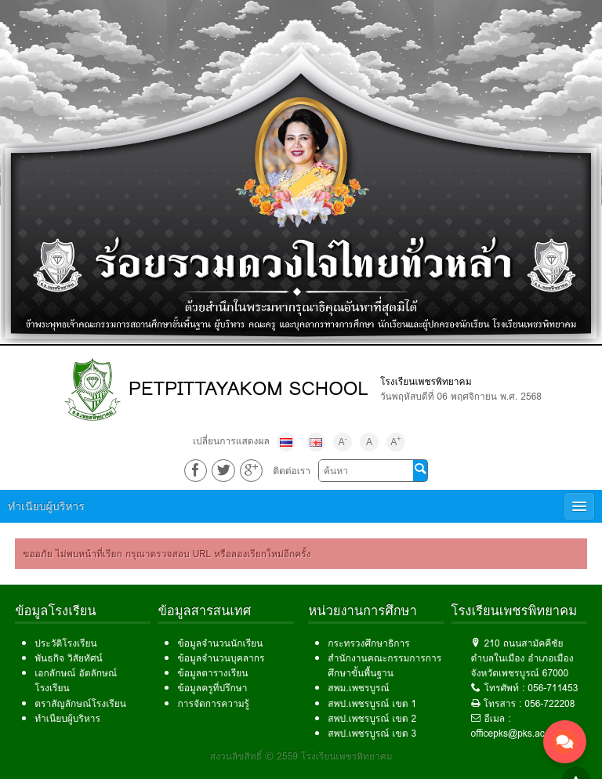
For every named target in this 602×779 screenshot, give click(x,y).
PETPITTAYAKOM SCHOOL (248, 388)
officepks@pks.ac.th (513, 733)
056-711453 (553, 687)
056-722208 (549, 703)
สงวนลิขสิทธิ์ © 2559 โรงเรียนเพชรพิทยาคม (301, 755)
